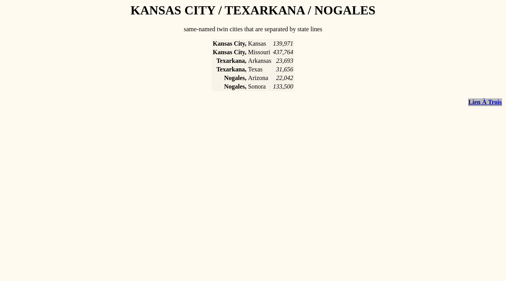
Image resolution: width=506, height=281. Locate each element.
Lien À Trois (485, 102)
